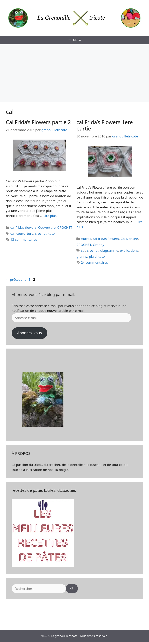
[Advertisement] (74, 73)
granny (81, 256)
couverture (24, 233)
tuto (51, 233)
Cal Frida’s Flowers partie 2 (38, 122)
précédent (16, 279)
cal (12, 233)
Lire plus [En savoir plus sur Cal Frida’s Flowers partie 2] (49, 215)
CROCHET (64, 227)
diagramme (109, 250)
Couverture (47, 227)
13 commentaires (23, 239)
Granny (98, 244)
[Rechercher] (72, 588)
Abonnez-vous (29, 332)
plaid (93, 256)
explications (129, 250)
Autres (86, 238)
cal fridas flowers (23, 227)
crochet (41, 233)
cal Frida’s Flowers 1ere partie (104, 125)
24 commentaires (94, 262)
